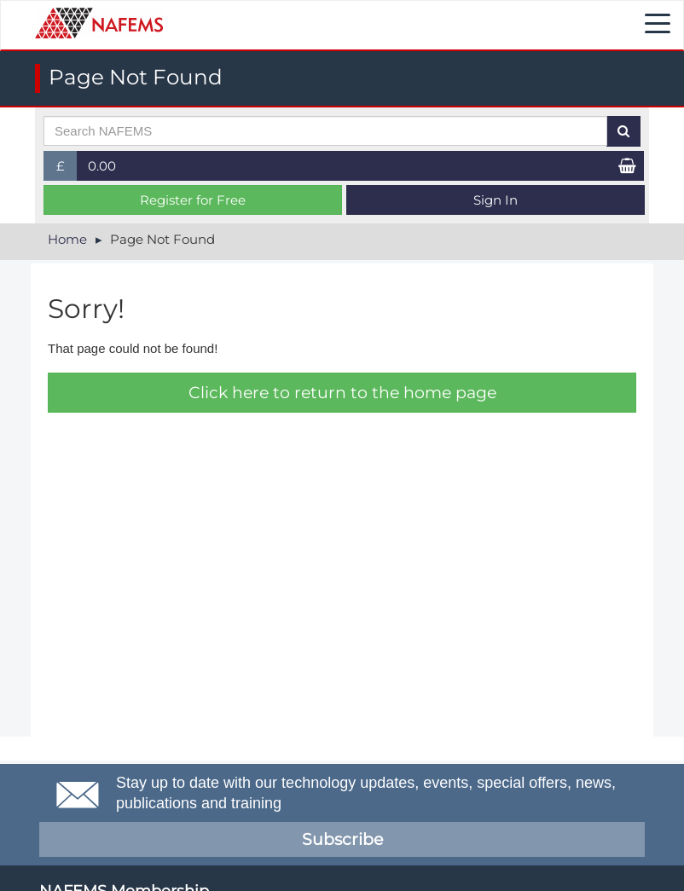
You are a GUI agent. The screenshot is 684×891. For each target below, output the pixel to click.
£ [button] (67, 169)
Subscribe (342, 839)
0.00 (102, 166)
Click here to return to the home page (342, 392)
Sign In (495, 200)
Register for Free (193, 200)
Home (67, 239)
